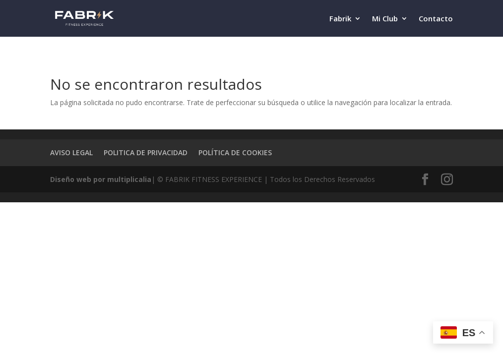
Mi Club (385, 19)
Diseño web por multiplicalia (100, 179)
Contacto (436, 19)
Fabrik (340, 19)
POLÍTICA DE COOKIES (235, 152)
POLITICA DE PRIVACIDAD (146, 152)
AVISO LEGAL (71, 152)
